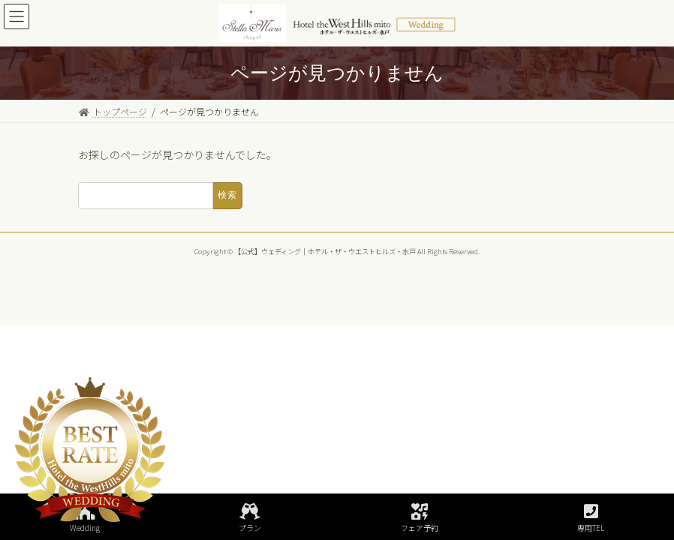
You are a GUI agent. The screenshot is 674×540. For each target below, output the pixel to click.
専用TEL (590, 517)
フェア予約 (419, 517)
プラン (250, 517)
